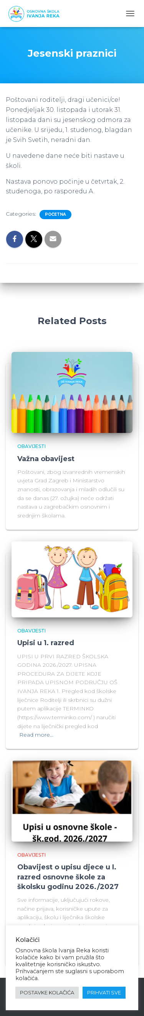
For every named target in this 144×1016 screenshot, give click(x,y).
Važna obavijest (45, 459)
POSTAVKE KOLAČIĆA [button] (47, 992)
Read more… (36, 734)
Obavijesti (31, 446)
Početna (55, 214)
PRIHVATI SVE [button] (104, 992)
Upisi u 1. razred (45, 643)
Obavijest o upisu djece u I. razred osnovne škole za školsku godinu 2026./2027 (68, 877)
